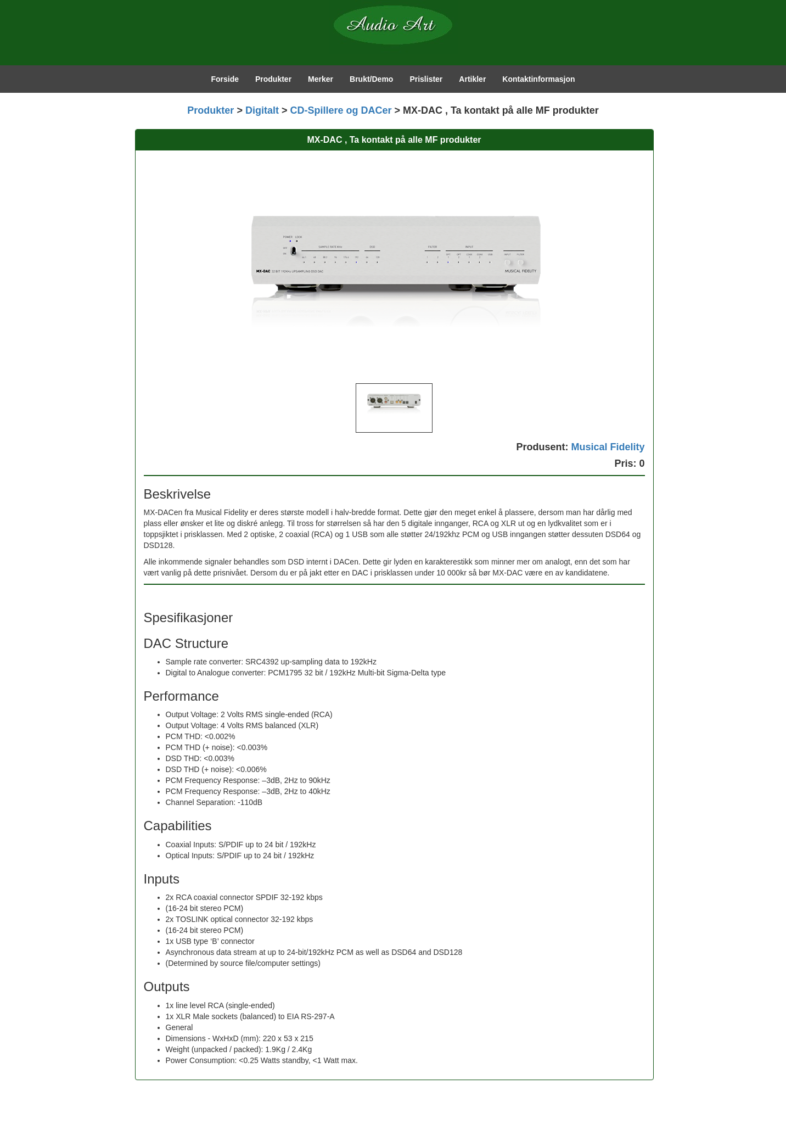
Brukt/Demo (371, 79)
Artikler (472, 79)
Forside (225, 79)
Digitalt (262, 110)
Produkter (273, 79)
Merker (320, 79)
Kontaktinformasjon (538, 79)
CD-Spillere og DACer (340, 110)
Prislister (425, 79)
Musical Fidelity (607, 446)
